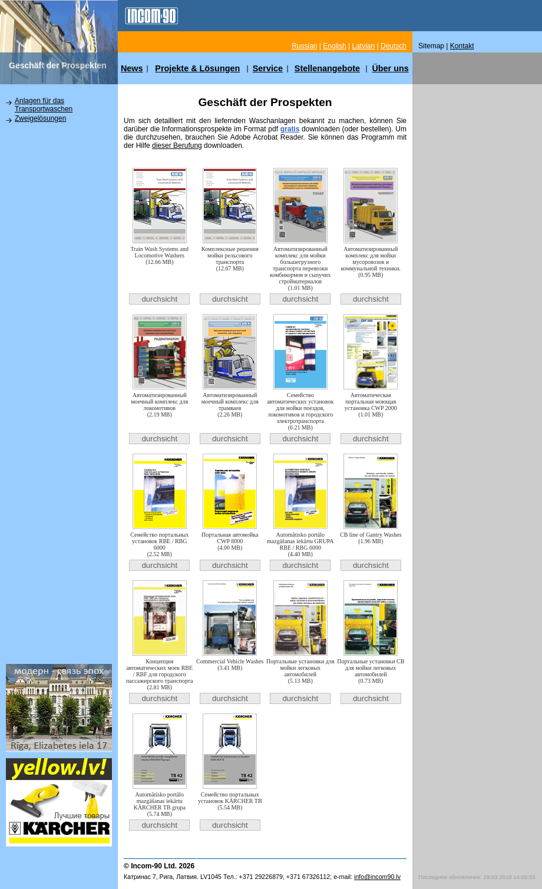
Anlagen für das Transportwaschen (43, 105)
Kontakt (462, 46)
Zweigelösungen (40, 118)
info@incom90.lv (377, 876)
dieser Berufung (177, 145)
